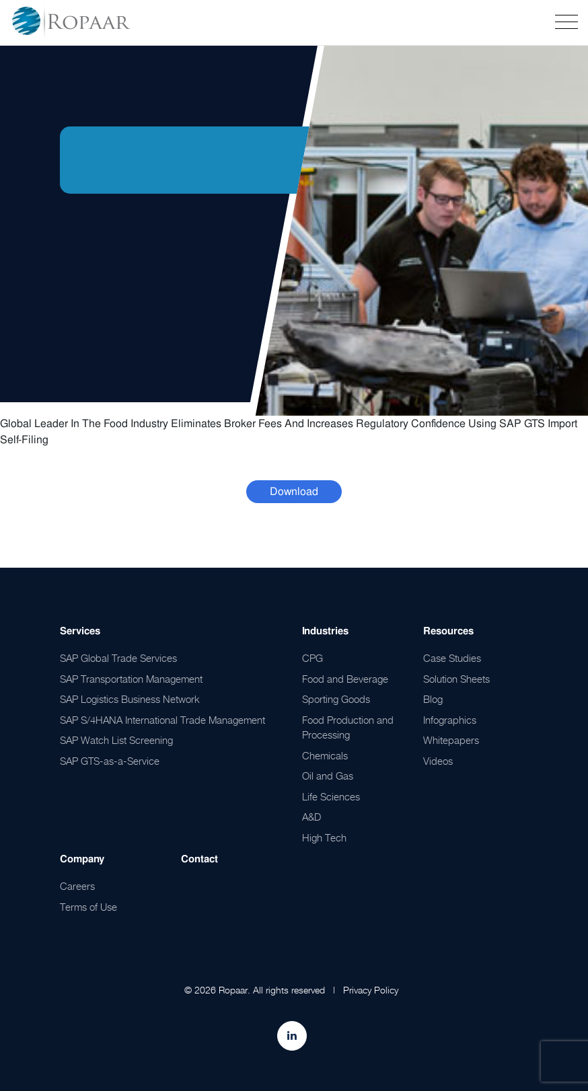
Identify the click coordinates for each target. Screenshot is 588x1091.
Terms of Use (88, 907)
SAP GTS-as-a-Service (109, 761)
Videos (438, 761)
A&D (311, 817)
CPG (312, 658)
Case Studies (452, 658)
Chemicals (325, 755)
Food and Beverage (345, 679)
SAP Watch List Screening (116, 740)
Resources (448, 631)
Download (294, 491)
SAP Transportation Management (131, 679)
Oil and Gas (327, 775)
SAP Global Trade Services (118, 658)
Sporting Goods (336, 699)
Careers (77, 886)
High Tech (324, 837)
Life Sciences (331, 796)
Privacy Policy (370, 989)
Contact (199, 859)
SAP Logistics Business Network (130, 699)
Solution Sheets (456, 679)
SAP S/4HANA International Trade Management (162, 720)
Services (80, 631)
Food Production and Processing (348, 727)
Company (82, 859)
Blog (433, 699)
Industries (325, 631)
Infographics (449, 720)
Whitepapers (451, 740)
